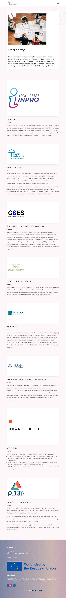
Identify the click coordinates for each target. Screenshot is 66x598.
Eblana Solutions (37, 590)
